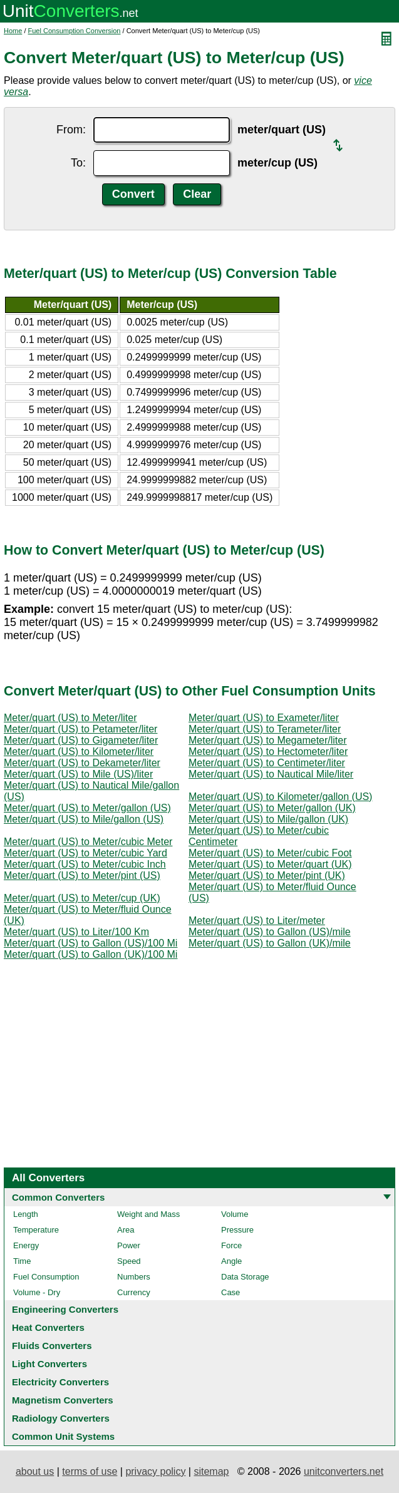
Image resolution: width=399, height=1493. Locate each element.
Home (13, 30)
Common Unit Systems (63, 1436)
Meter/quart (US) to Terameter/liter (265, 729)
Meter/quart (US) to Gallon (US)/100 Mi (90, 943)
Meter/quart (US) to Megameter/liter (268, 740)
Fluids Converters (52, 1345)
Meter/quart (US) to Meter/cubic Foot (270, 853)
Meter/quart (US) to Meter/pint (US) (82, 875)
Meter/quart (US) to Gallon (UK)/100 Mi (90, 954)
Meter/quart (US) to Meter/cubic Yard (85, 853)
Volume (234, 1214)
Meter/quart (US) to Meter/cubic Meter (88, 841)
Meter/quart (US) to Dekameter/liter (82, 762)
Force (231, 1245)
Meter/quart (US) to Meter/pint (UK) (267, 875)
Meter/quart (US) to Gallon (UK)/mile (270, 943)
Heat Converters (48, 1327)
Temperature (36, 1229)
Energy (26, 1245)
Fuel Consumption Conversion (74, 30)
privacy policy (155, 1471)
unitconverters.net (343, 1471)
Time (22, 1261)
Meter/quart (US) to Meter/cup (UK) (82, 898)
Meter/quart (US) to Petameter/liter (80, 729)
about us (35, 1471)
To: (78, 162)
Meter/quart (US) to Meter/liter (70, 717)
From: (71, 129)
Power (128, 1245)
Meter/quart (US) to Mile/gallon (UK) (268, 819)
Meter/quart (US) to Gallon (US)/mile (270, 931)
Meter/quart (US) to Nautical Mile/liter (271, 774)
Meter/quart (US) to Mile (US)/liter (78, 774)
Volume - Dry (36, 1292)
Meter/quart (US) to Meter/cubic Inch (85, 864)
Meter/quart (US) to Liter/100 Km (76, 931)
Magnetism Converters (62, 1400)
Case (230, 1292)
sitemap (211, 1471)
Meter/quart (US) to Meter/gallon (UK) (272, 808)
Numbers (133, 1276)
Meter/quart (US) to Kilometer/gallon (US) (280, 796)
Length (25, 1214)
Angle (231, 1261)
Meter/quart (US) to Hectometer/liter (268, 751)
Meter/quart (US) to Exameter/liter (264, 717)
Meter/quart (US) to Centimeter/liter (267, 762)
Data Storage (245, 1276)
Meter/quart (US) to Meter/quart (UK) (270, 864)
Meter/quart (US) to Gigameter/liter (81, 740)
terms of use (89, 1471)
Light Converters (49, 1363)
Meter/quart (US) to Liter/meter (257, 920)
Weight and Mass (148, 1214)
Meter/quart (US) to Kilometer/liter (78, 751)
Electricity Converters (60, 1382)
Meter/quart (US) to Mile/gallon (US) (83, 819)
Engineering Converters (65, 1309)
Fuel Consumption (46, 1276)
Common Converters (58, 1197)
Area (125, 1229)
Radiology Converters (61, 1418)
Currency (133, 1292)
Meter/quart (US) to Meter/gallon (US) (87, 808)
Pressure (237, 1229)
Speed (129, 1261)
